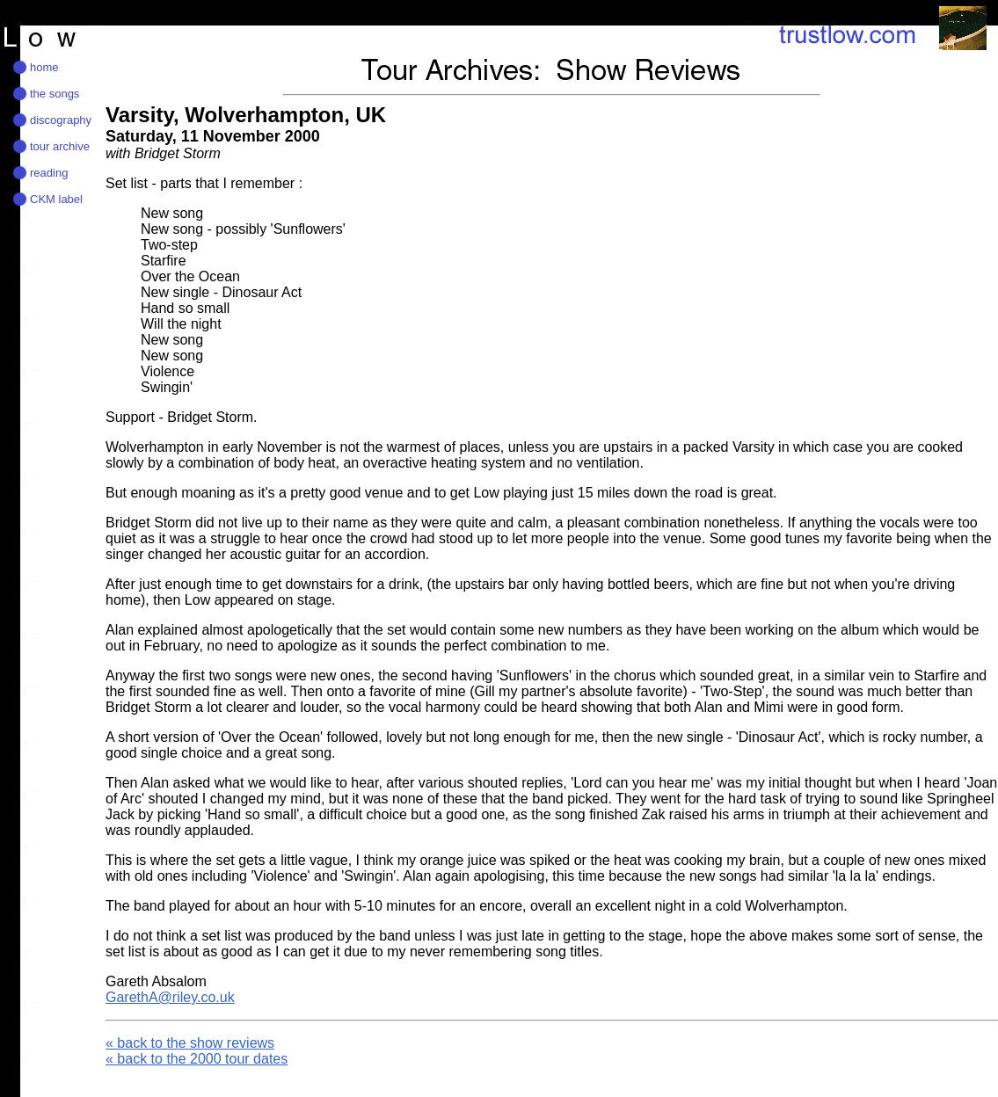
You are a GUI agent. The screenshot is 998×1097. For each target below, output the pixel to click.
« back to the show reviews (190, 1042)
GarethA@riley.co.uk (170, 997)
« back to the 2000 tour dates (197, 1058)
